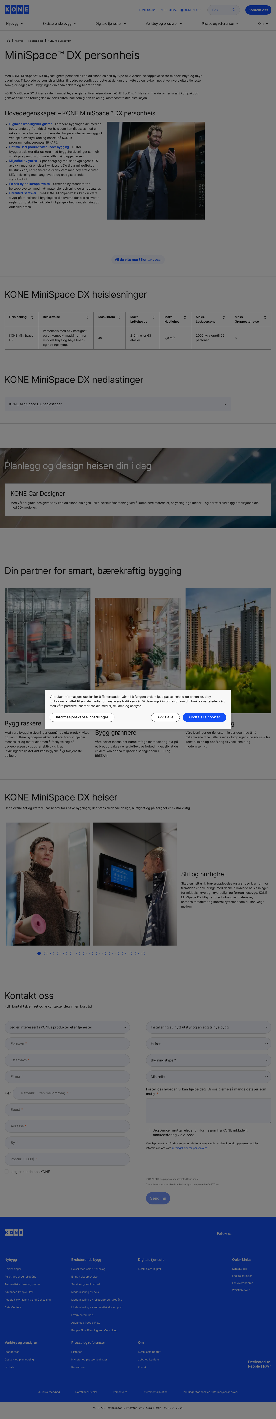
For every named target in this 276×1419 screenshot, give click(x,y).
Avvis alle (165, 717)
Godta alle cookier (204, 717)
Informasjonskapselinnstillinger (82, 717)
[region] (138, 709)
